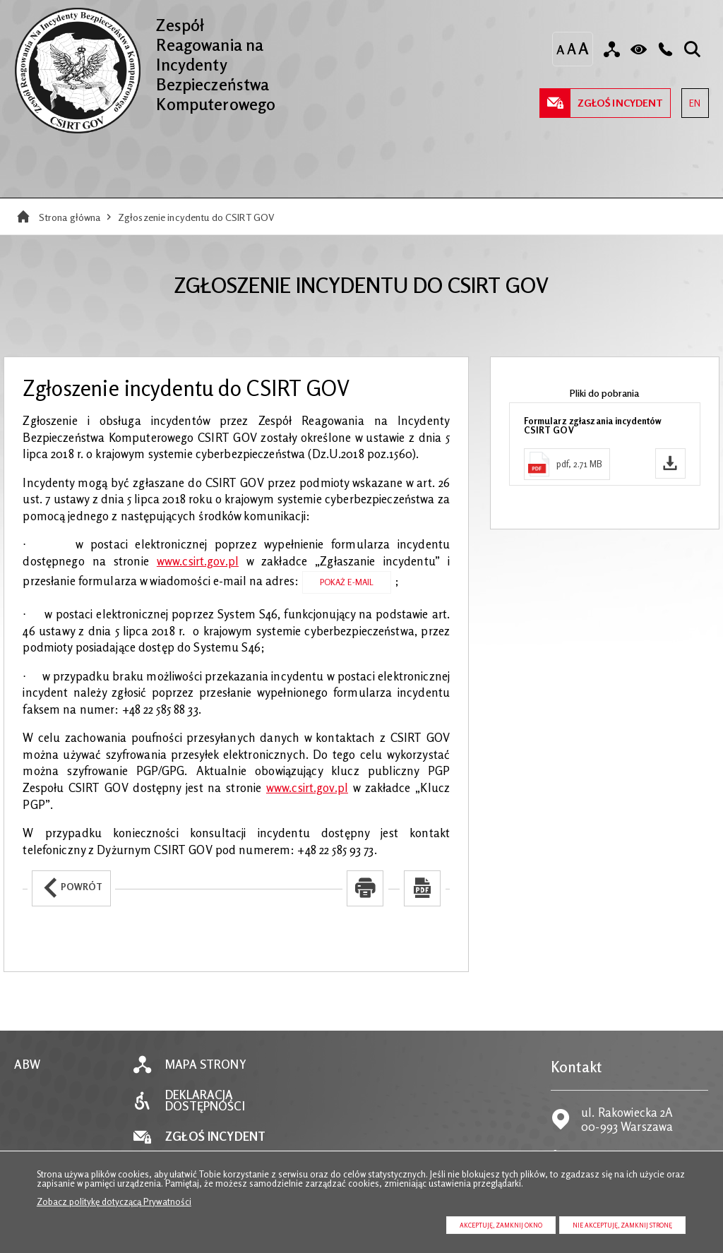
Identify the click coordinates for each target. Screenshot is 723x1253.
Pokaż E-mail (347, 582)
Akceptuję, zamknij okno (501, 1225)
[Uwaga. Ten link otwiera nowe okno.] (365, 888)
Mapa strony (205, 1065)
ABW (27, 1065)
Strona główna (70, 217)
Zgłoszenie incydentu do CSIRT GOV (196, 217)
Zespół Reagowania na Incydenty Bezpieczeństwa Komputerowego (144, 60)
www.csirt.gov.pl (198, 561)
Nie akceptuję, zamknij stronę (622, 1225)
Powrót (67, 881)
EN (690, 98)
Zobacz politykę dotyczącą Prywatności (114, 1201)
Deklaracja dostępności (204, 1101)
